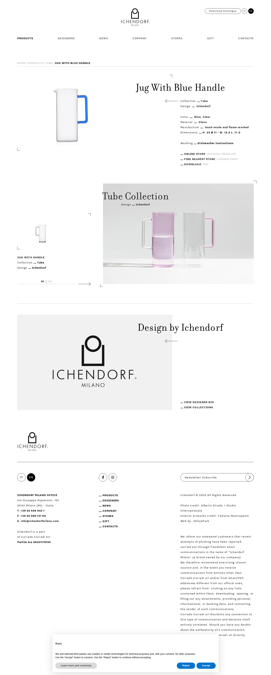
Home (21, 63)
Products (25, 38)
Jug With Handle (31, 257)
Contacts (246, 38)
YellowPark (201, 521)
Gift (210, 38)
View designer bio (199, 402)
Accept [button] (206, 665)
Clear (206, 117)
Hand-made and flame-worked (227, 127)
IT (245, 11)
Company (140, 38)
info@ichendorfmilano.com (40, 521)
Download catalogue (223, 11)
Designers (66, 38)
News (103, 38)
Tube (49, 63)
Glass (203, 122)
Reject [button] (186, 665)
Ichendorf (204, 106)
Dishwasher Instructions (216, 143)
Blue (197, 117)
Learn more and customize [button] (76, 665)
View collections (198, 407)
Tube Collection (135, 197)
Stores (177, 38)
